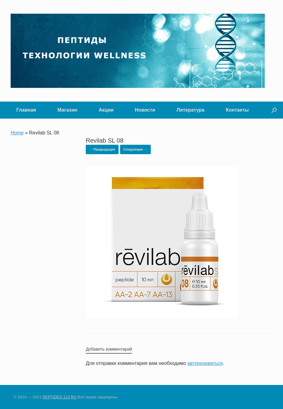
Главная (26, 110)
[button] (274, 110)
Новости (145, 110)
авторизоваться (205, 363)
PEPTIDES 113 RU (60, 397)
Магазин (67, 110)
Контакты (237, 110)
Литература (191, 110)
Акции (106, 110)
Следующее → (135, 149)
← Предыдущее (102, 149)
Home (17, 132)
